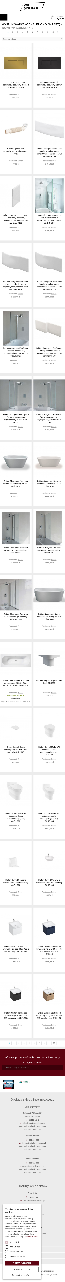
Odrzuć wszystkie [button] (22, 1269)
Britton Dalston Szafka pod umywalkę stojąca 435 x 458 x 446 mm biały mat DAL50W (16, 949)
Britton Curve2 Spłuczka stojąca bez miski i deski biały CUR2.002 (15, 882)
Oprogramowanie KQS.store (45, 1275)
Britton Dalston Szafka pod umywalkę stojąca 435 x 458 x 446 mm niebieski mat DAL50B (49, 950)
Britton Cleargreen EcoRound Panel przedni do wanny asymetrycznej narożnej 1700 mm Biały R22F (49, 285)
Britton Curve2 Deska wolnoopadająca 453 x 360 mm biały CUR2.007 (15, 749)
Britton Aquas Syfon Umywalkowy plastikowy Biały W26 (16, 151)
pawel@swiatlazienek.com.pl (33, 1166)
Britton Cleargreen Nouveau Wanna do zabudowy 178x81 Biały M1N (49, 483)
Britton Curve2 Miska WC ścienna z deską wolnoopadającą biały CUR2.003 (16, 817)
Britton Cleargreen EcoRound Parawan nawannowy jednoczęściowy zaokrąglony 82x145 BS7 (15, 352)
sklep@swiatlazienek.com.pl (34, 1123)
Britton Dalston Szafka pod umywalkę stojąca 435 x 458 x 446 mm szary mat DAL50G (16, 1015)
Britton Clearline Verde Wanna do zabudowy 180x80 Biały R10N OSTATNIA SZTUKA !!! (16, 683)
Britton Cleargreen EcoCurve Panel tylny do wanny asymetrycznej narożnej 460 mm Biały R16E (15, 219)
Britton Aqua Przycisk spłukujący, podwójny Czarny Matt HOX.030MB (49, 84)
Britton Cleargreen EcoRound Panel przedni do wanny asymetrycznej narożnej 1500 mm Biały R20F (15, 285)
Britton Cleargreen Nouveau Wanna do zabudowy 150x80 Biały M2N (15, 483)
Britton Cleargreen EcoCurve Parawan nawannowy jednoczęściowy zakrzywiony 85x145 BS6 (49, 219)
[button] (22, 1275)
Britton (20, 94)
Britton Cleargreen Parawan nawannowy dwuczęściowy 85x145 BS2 (16, 550)
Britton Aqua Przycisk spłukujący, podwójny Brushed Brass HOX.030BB (16, 84)
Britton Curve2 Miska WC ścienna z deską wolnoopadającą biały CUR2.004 (49, 817)
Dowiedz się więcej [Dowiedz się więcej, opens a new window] (31, 1236)
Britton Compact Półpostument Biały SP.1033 (49, 681)
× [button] (38, 1207)
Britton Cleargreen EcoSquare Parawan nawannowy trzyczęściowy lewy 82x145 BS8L (16, 418)
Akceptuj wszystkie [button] (22, 1263)
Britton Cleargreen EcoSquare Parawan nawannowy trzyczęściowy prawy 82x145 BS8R (49, 418)
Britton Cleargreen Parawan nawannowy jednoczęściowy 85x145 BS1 (49, 550)
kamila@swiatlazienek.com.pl (34, 1143)
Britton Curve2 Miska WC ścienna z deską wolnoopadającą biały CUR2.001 (49, 751)
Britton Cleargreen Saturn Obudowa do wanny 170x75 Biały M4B (49, 616)
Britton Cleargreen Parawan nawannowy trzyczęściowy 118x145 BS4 (16, 616)
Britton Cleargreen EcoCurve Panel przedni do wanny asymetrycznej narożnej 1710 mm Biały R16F (49, 152)
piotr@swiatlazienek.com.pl (34, 1200)
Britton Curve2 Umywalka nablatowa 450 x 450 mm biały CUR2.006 (49, 882)
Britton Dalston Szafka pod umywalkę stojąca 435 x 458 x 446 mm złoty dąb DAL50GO (49, 1015)
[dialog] (22, 1241)
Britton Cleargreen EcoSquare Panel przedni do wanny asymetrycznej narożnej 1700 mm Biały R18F (49, 352)
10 (53, 32)
